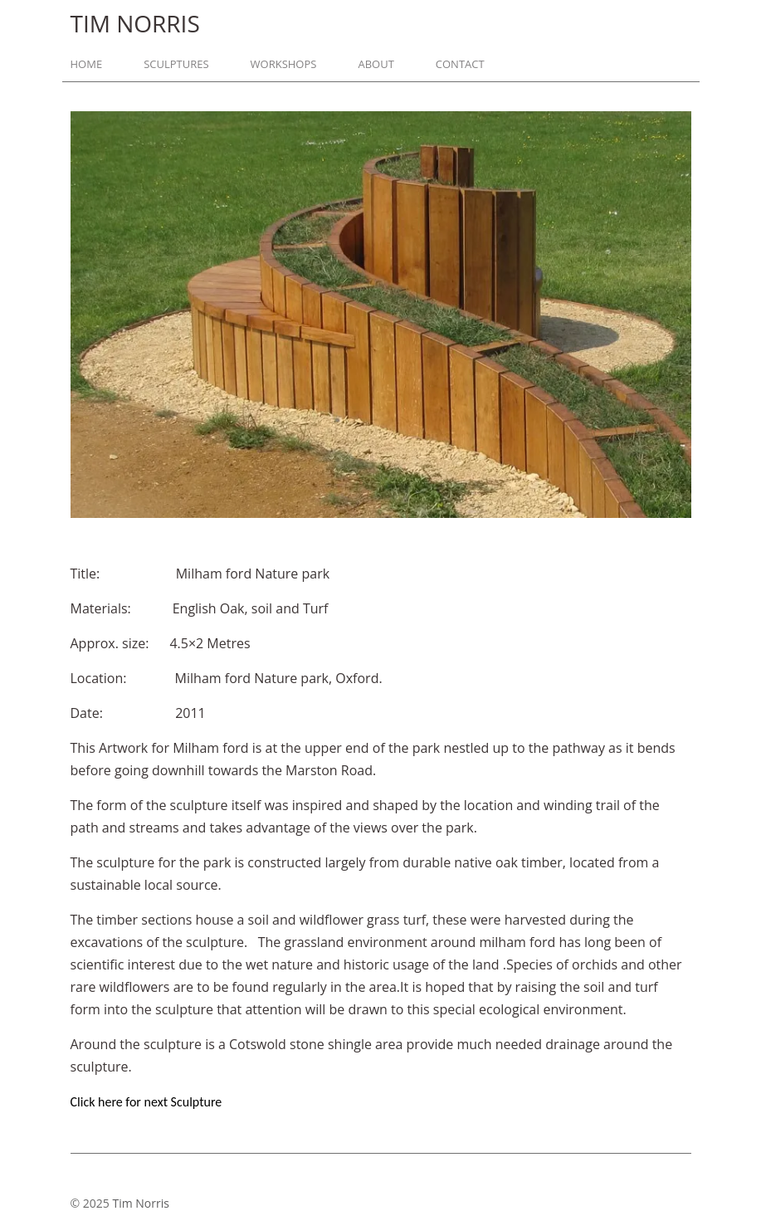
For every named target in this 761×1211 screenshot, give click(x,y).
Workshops (284, 64)
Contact (460, 64)
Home (87, 64)
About (375, 64)
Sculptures (176, 64)
